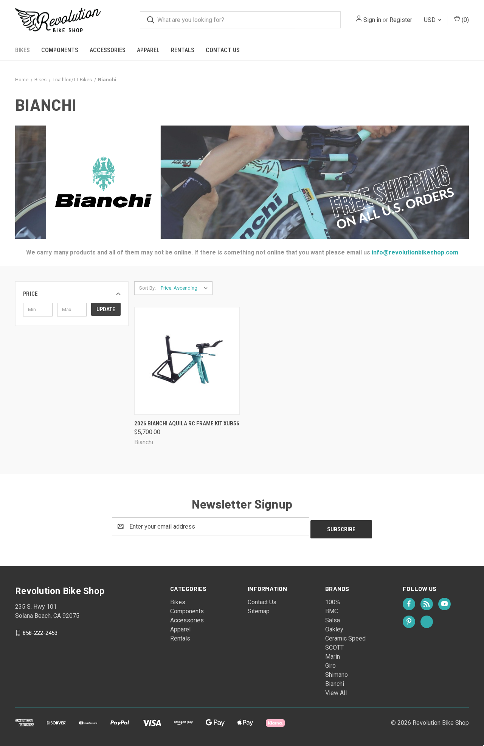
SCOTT (334, 644)
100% (332, 599)
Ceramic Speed (345, 635)
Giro (330, 662)
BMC (331, 608)
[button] (72, 293)
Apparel (148, 50)
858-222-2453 (40, 630)
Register (400, 19)
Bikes (22, 50)
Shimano (336, 671)
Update (105, 309)
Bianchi (334, 680)
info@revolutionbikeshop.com (414, 252)
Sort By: (147, 288)
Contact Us (223, 50)
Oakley (334, 626)
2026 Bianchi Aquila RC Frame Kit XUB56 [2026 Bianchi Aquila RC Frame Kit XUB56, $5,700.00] (186, 423)
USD (432, 19)
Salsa (332, 617)
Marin (332, 653)
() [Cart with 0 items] (461, 19)
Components (59, 50)
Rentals (182, 50)
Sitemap (259, 608)
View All (336, 689)
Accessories (108, 50)
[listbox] (186, 288)
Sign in (372, 19)
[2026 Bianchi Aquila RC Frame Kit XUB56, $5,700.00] (187, 361)
